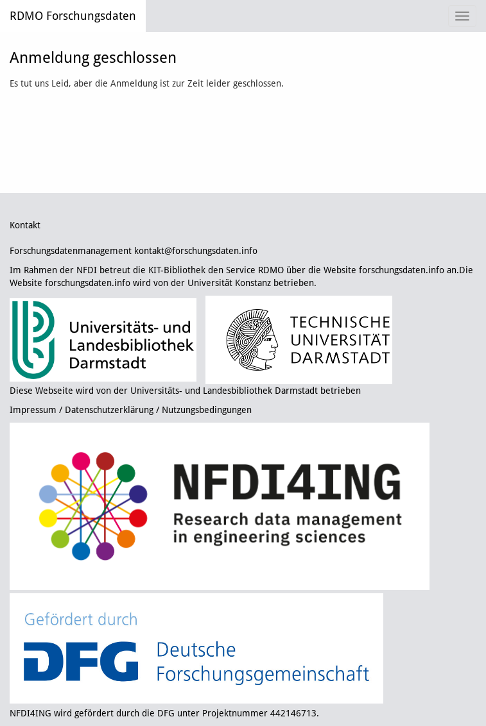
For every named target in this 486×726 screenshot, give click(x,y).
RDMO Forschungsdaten (73, 15)
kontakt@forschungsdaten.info (195, 251)
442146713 (293, 713)
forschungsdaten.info (401, 270)
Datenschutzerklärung (109, 410)
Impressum (33, 410)
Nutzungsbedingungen (207, 410)
